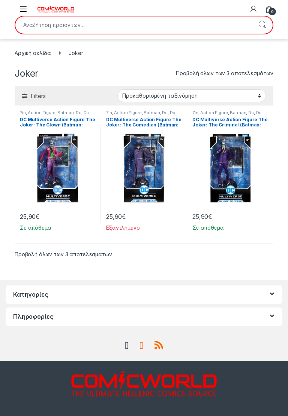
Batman (65, 112)
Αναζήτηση (262, 25)
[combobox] (133, 25)
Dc (78, 112)
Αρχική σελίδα (33, 53)
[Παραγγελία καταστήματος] (191, 95)
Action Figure (41, 112)
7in (23, 112)
